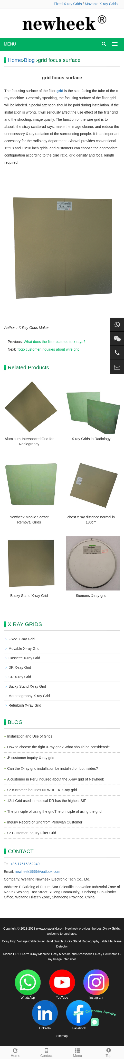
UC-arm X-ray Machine (34, 954)
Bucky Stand (72, 941)
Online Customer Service (95, 1013)
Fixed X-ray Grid (21, 639)
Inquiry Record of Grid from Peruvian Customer (44, 822)
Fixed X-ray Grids (68, 4)
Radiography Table (95, 941)
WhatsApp (28, 984)
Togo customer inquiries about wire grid (48, 349)
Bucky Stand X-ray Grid (29, 596)
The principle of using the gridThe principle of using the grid (54, 811)
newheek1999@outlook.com (37, 872)
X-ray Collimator (106, 954)
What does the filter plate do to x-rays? (54, 342)
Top (108, 1052)
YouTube (62, 984)
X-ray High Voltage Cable (19, 941)
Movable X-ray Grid (24, 648)
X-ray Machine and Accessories (72, 954)
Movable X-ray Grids (101, 4)
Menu (77, 1052)
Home (15, 60)
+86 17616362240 (25, 864)
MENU (10, 44)
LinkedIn (45, 1015)
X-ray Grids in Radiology (91, 439)
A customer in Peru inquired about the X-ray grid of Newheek (55, 779)
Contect (46, 1052)
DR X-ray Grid (19, 667)
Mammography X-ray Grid (29, 696)
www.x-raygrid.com (50, 928)
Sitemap (62, 1036)
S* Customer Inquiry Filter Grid (31, 833)
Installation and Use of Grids (29, 736)
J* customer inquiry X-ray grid (30, 758)
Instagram (96, 984)
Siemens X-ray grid (91, 596)
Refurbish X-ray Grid (24, 705)
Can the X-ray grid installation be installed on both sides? (52, 768)
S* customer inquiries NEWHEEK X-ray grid (42, 790)
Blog (29, 60)
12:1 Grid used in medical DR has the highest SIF (46, 801)
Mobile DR (10, 954)
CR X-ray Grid (19, 677)
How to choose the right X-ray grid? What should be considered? (58, 747)
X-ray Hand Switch (50, 941)
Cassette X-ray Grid (24, 658)
